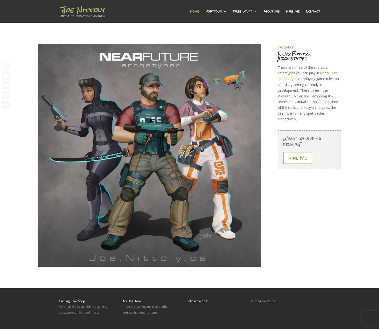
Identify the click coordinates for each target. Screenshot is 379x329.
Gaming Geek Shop (72, 301)
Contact (313, 12)
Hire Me (293, 12)
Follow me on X (197, 301)
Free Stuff (242, 12)
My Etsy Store (132, 301)
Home (194, 12)
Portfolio (213, 12)
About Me (271, 12)
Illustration (286, 47)
